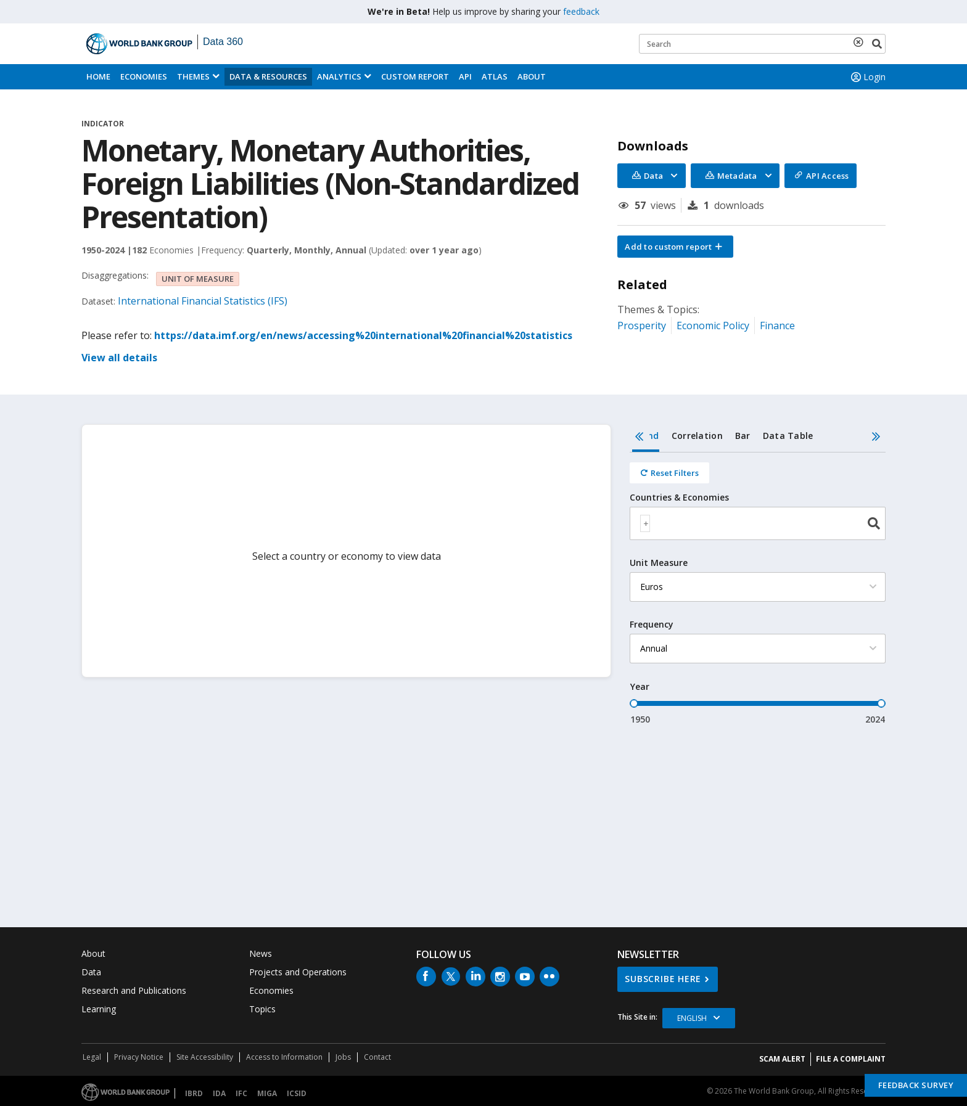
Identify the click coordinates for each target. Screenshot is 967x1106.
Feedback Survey (916, 1085)
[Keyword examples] (762, 44)
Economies (143, 76)
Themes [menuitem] (193, 76)
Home (98, 76)
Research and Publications (133, 990)
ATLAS (495, 76)
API (465, 76)
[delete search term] (861, 42)
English (692, 1018)
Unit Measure (659, 563)
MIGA (267, 1093)
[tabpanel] (758, 589)
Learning (98, 1009)
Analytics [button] (339, 76)
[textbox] (645, 523)
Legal (92, 1057)
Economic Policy (713, 325)
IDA (219, 1093)
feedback (581, 11)
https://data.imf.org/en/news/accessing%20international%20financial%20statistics (363, 335)
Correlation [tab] (697, 435)
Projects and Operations (298, 972)
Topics (262, 1009)
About (531, 76)
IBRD (194, 1093)
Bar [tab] (743, 435)
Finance (777, 325)
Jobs (343, 1057)
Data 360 (223, 41)
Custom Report (415, 76)
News (260, 953)
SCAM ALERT (782, 1059)
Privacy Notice (138, 1057)
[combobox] (758, 523)
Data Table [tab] (788, 435)
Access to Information (284, 1057)
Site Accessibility (204, 1057)
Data (91, 972)
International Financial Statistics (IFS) (202, 301)
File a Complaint (851, 1059)
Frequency (651, 624)
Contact (377, 1057)
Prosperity (641, 325)
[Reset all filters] (669, 472)
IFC (241, 1093)
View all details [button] (119, 357)
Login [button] (867, 77)
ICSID (297, 1093)
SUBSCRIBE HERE (663, 979)
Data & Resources (268, 76)
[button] (675, 247)
